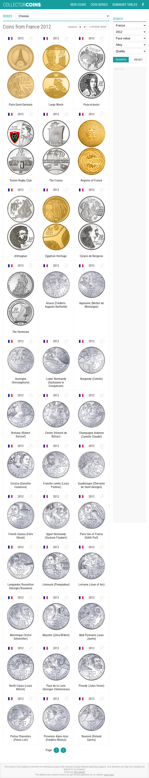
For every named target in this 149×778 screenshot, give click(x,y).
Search (120, 59)
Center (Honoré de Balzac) (56, 434)
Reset (138, 59)
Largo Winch (56, 104)
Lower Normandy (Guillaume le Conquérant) (56, 382)
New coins (78, 4)
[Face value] (129, 38)
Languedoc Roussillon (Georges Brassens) (21, 586)
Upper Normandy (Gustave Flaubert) (56, 535)
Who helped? (79, 772)
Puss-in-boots (91, 104)
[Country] (129, 25)
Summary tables (124, 4)
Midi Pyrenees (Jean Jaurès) (91, 636)
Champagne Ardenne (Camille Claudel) (91, 434)
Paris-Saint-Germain (20, 104)
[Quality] (129, 51)
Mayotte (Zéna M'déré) (56, 635)
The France (56, 180)
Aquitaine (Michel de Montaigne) (91, 304)
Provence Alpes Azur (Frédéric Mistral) (56, 738)
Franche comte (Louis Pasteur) (56, 485)
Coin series (99, 4)
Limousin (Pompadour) (56, 584)
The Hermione (20, 332)
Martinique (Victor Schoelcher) (20, 636)
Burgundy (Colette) (91, 379)
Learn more (109, 774)
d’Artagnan (20, 256)
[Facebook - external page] (143, 4)
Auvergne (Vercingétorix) (20, 380)
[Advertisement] (129, 127)
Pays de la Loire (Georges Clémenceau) (56, 687)
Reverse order (97, 27)
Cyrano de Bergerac (91, 256)
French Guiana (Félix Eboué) (20, 535)
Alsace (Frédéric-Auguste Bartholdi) (56, 304)
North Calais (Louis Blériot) (20, 687)
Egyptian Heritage (56, 256)
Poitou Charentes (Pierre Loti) (20, 738)
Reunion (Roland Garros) (91, 738)
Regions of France (91, 180)
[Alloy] (129, 44)
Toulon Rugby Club (21, 180)
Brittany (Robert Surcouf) (20, 434)
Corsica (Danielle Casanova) (20, 485)
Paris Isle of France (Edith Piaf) (91, 535)
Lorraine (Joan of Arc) (91, 584)
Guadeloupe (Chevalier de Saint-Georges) (91, 485)
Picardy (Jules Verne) (91, 685)
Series (7, 16)
